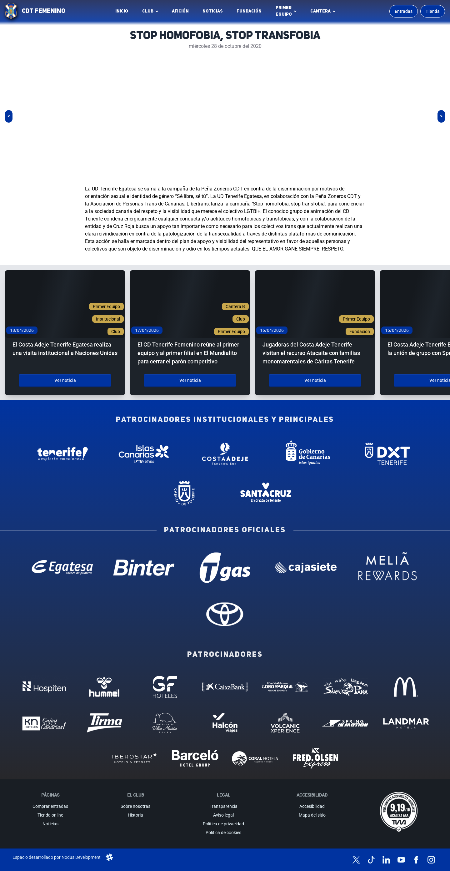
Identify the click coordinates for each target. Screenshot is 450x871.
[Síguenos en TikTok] (371, 859)
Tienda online (50, 815)
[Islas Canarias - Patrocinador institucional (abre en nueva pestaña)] (143, 453)
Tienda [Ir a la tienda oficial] (433, 11)
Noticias (212, 11)
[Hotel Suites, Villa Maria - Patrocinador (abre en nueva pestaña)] (165, 722)
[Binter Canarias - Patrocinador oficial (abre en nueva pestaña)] (143, 568)
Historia (135, 815)
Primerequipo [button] (284, 11)
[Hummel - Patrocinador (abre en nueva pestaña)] (105, 686)
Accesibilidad (312, 806)
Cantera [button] (320, 11)
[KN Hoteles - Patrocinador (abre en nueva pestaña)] (44, 722)
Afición (180, 11)
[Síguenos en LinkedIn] (386, 859)
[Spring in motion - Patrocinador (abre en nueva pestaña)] (345, 722)
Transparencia (224, 806)
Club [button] (147, 11)
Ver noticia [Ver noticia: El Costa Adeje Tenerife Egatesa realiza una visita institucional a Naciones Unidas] (65, 380)
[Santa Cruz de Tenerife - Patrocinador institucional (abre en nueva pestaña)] (265, 493)
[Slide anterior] (8, 116)
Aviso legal (223, 815)
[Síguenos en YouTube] (401, 859)
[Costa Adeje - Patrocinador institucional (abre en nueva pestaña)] (225, 453)
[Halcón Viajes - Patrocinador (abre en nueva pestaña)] (225, 722)
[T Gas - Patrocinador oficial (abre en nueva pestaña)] (225, 568)
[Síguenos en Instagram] (431, 859)
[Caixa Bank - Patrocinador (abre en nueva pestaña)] (225, 686)
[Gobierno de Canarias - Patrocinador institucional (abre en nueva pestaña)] (306, 453)
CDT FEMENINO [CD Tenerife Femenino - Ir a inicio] (43, 11)
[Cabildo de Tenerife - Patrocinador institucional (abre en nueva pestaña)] (184, 493)
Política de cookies (223, 832)
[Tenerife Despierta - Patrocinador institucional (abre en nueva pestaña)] (62, 453)
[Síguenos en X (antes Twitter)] (356, 859)
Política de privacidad (223, 823)
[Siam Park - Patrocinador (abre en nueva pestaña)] (345, 686)
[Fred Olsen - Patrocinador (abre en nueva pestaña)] (315, 758)
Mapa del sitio (312, 815)
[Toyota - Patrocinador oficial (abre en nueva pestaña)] (225, 614)
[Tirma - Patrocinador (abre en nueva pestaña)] (105, 722)
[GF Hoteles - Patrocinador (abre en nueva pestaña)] (165, 686)
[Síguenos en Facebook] (416, 859)
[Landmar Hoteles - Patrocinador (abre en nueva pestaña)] (406, 722)
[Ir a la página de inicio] (11, 11)
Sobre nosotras (135, 806)
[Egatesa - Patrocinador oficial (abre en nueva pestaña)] (62, 568)
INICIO (121, 11)
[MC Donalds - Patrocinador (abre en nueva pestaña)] (406, 686)
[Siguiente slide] (441, 116)
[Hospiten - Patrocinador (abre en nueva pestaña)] (44, 686)
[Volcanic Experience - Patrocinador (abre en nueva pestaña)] (285, 722)
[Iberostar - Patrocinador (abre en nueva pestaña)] (135, 758)
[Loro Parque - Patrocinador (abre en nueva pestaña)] (285, 686)
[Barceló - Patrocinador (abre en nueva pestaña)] (195, 758)
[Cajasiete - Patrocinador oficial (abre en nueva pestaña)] (306, 568)
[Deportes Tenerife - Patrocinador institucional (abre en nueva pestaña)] (387, 453)
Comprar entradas (50, 806)
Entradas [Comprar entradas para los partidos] (403, 11)
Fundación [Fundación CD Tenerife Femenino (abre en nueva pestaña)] (250, 13)
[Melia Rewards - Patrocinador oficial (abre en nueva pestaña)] (387, 568)
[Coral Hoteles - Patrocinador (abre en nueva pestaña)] (255, 758)
